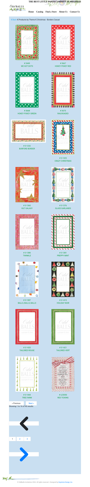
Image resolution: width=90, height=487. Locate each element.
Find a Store (51, 12)
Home (31, 12)
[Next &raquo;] (24, 454)
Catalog (39, 12)
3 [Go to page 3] (27, 439)
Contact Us (75, 12)
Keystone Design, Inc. (66, 482)
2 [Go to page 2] (20, 439)
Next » (31, 403)
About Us (63, 12)
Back (14, 20)
